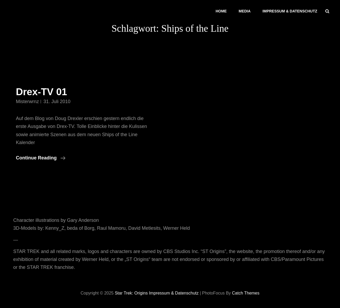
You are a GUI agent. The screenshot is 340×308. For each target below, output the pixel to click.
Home (221, 11)
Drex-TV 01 (41, 91)
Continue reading (40, 158)
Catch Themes (246, 293)
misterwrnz (27, 101)
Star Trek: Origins (131, 293)
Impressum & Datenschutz (289, 11)
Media (244, 11)
